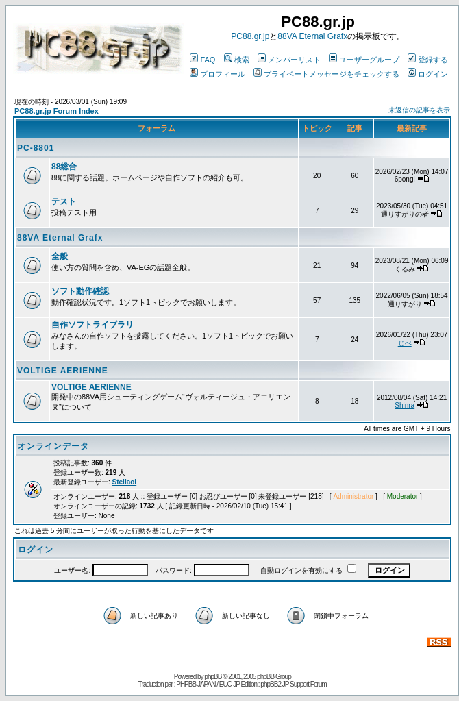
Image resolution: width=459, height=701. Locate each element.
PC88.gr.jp (250, 36)
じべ (405, 343)
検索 (236, 60)
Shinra (404, 405)
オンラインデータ (53, 446)
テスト (63, 201)
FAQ (202, 60)
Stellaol (124, 482)
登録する (428, 60)
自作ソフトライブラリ (92, 325)
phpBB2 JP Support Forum (293, 684)
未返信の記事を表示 (419, 110)
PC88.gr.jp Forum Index (56, 111)
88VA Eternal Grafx (312, 36)
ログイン (428, 74)
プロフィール (217, 74)
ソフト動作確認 (80, 291)
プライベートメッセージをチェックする (326, 74)
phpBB (212, 676)
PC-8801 (35, 148)
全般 (59, 256)
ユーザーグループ (364, 60)
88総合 (64, 166)
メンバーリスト (289, 60)
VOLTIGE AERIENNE (62, 371)
